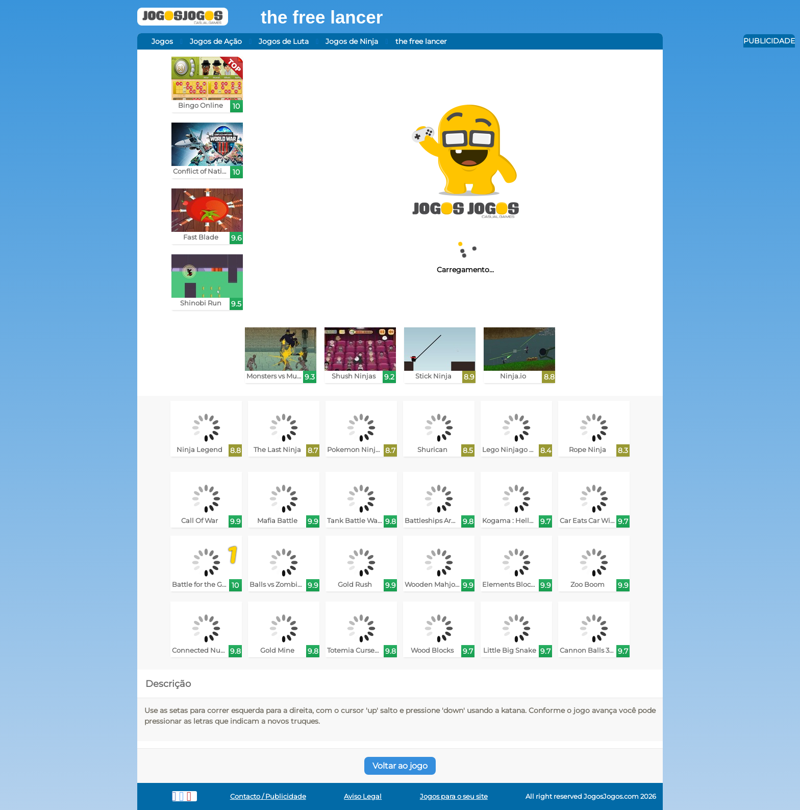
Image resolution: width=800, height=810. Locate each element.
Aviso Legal (363, 796)
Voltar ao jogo (400, 766)
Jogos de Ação (216, 41)
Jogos (162, 41)
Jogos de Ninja (352, 41)
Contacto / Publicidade (268, 796)
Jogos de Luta (284, 41)
